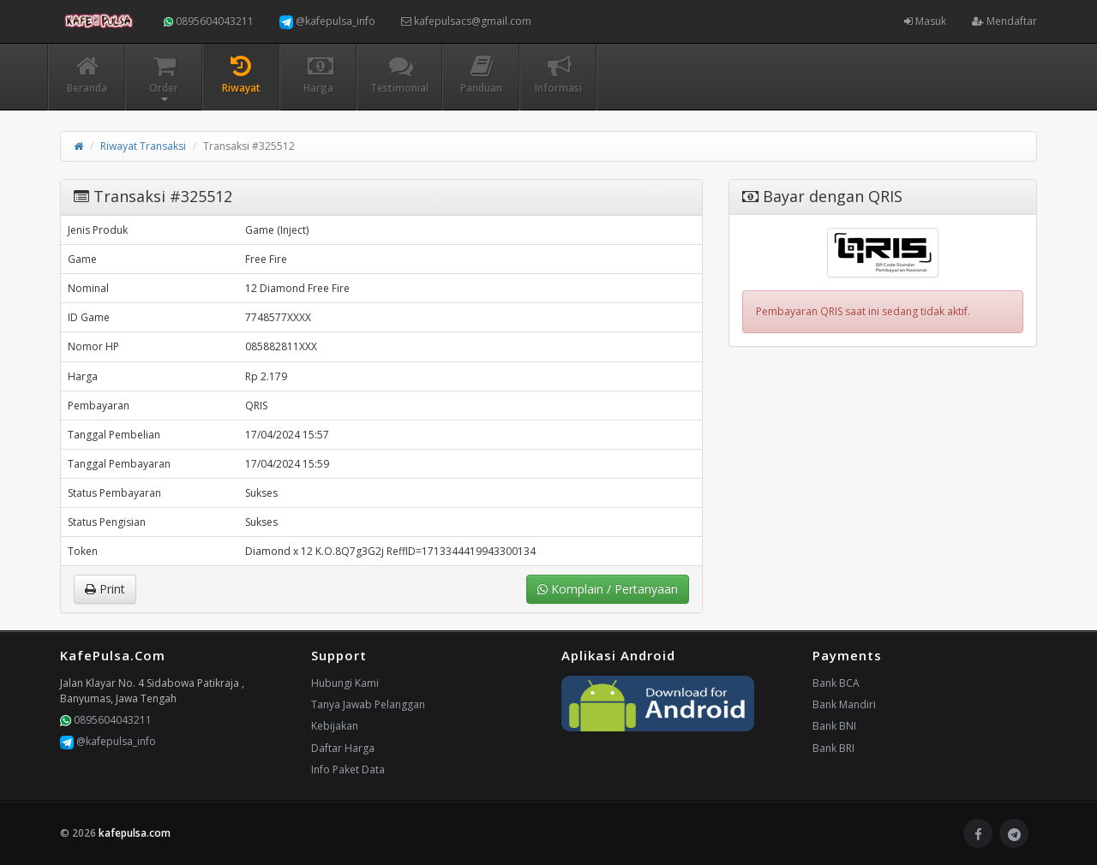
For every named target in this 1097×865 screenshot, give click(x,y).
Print (105, 589)
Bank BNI (834, 726)
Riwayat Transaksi (143, 146)
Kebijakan (334, 726)
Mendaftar (1004, 21)
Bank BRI (833, 748)
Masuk (925, 21)
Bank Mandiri (844, 704)
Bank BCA (836, 683)
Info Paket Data (348, 769)
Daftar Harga (343, 748)
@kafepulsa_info (327, 21)
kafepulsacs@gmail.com (466, 21)
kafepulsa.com (135, 833)
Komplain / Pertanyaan (607, 589)
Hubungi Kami (345, 683)
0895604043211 (209, 21)
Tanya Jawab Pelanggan (368, 704)
